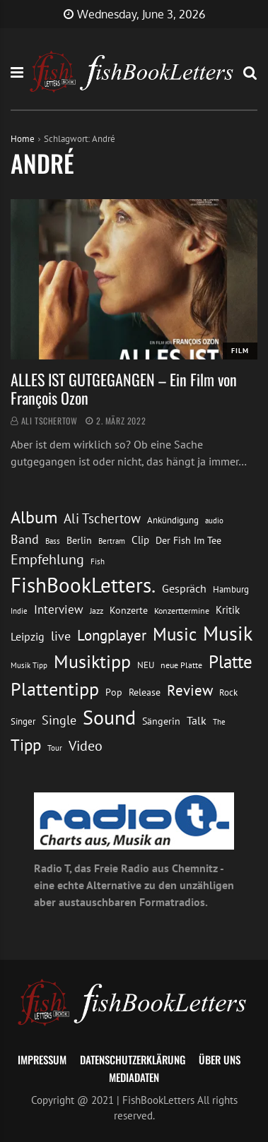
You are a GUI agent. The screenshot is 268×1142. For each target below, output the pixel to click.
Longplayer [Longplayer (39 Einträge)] (111, 635)
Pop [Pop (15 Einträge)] (113, 692)
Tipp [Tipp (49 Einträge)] (26, 744)
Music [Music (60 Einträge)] (175, 634)
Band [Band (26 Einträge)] (25, 539)
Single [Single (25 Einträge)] (59, 720)
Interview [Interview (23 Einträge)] (58, 609)
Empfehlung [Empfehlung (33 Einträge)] (47, 559)
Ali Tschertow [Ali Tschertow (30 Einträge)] (102, 518)
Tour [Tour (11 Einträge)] (54, 747)
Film (240, 350)
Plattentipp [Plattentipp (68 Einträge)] (55, 689)
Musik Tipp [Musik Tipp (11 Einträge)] (29, 665)
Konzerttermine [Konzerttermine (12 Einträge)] (181, 610)
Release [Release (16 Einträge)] (145, 692)
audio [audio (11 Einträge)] (214, 520)
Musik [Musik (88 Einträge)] (227, 633)
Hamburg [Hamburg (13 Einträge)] (231, 589)
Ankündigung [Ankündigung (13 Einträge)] (173, 520)
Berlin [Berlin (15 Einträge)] (79, 540)
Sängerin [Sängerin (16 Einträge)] (161, 721)
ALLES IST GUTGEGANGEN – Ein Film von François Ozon (124, 388)
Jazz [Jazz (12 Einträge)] (96, 610)
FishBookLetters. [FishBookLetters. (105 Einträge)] (83, 584)
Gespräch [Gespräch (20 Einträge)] (184, 588)
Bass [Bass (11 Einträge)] (52, 540)
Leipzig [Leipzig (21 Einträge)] (28, 636)
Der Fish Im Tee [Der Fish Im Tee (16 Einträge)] (188, 540)
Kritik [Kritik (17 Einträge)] (228, 610)
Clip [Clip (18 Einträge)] (140, 540)
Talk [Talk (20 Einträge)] (196, 720)
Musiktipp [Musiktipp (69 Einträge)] (92, 661)
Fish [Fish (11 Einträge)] (98, 561)
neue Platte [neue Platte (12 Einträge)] (181, 665)
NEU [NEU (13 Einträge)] (145, 665)
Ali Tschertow (49, 421)
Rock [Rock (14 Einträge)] (228, 692)
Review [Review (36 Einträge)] (190, 690)
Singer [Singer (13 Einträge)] (23, 721)
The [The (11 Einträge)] (219, 721)
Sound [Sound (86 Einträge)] (109, 717)
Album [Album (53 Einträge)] (34, 517)
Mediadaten (134, 1077)
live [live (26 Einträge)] (61, 636)
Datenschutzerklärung (132, 1059)
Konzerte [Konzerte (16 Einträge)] (129, 610)
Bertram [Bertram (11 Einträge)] (111, 540)
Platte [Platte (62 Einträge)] (230, 661)
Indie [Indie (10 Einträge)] (19, 611)
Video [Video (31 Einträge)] (86, 745)
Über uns (219, 1059)
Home (23, 139)
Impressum (42, 1059)
